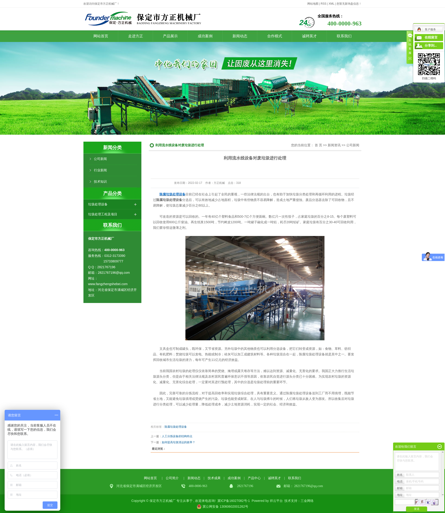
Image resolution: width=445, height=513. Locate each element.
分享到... (431, 45)
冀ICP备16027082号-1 (233, 501)
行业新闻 (100, 170)
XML (331, 3)
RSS (323, 3)
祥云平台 (276, 501)
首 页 (318, 145)
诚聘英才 (309, 36)
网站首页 (100, 36)
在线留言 (431, 37)
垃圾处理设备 (98, 204)
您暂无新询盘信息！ (349, 3)
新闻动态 (239, 36)
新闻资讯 (334, 145)
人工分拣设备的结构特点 (177, 436)
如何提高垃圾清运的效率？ (178, 442)
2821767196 (302, 486)
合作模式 (274, 36)
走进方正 (135, 36)
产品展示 (170, 36)
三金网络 (307, 501)
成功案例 (205, 36)
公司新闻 (100, 159)
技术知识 (100, 181)
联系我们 (344, 36)
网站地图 (312, 3)
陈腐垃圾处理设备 (176, 426)
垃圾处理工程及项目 (102, 214)
